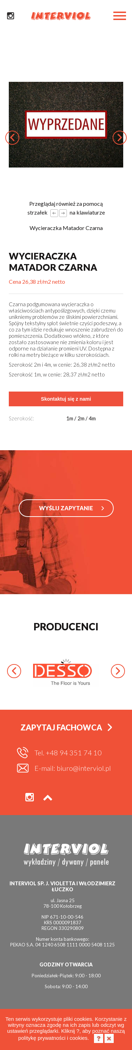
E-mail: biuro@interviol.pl (72, 768)
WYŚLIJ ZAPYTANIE (66, 508)
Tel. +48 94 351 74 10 (68, 752)
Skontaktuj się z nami (66, 399)
